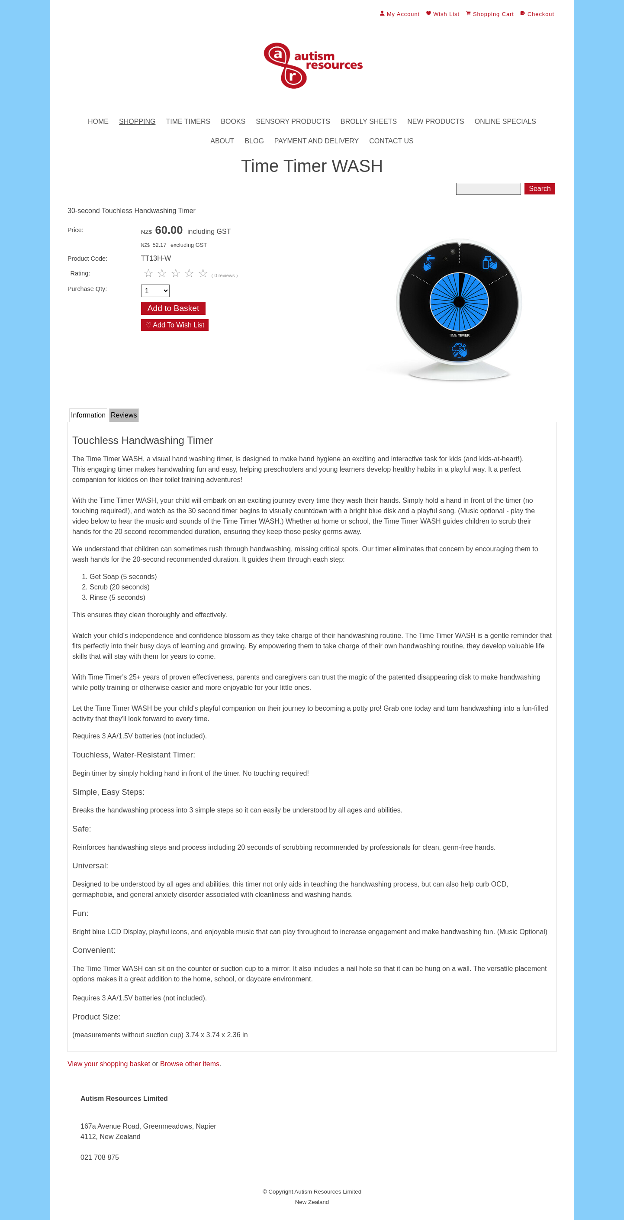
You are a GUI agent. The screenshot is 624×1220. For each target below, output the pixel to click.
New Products (435, 121)
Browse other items (189, 1064)
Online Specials (505, 121)
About (222, 141)
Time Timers (188, 121)
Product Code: (87, 258)
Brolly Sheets (369, 121)
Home (98, 121)
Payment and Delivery (316, 141)
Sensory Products (293, 121)
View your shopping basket (109, 1064)
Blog (254, 141)
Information (88, 415)
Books (233, 121)
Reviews (124, 415)
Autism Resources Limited (327, 1191)
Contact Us (391, 141)
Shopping (137, 121)
